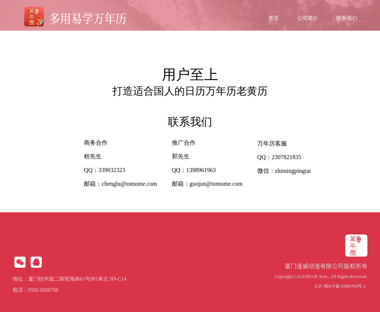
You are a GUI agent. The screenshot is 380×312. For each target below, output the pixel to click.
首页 (273, 18)
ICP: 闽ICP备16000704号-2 (340, 286)
